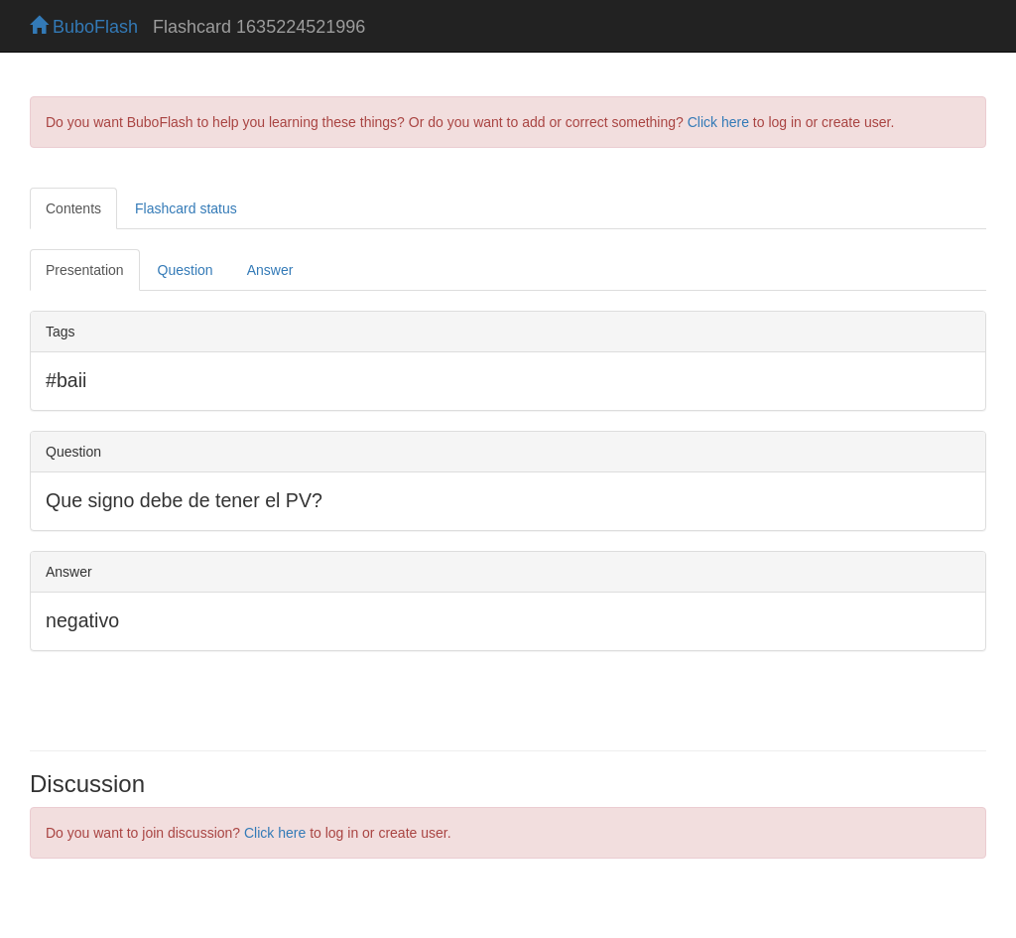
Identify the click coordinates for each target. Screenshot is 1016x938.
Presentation (85, 270)
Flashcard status (186, 208)
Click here (718, 122)
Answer (270, 270)
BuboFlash (84, 27)
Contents (73, 208)
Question (185, 270)
